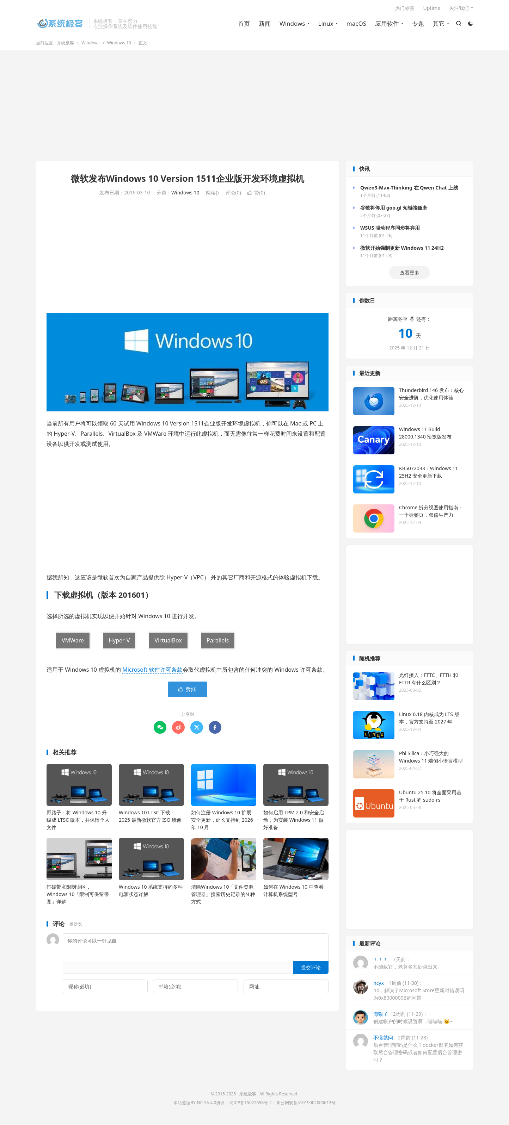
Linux (325, 25)
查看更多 (409, 275)
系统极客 (60, 25)
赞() (256, 195)
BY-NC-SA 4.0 (203, 1105)
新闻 (264, 25)
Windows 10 (119, 45)
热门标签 (405, 9)
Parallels (218, 643)
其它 (438, 25)
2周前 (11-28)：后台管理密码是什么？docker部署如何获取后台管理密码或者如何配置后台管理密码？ (408, 1050)
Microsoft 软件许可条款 (152, 672)
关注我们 (459, 9)
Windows (292, 25)
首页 (244, 25)
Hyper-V (119, 643)
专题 (418, 25)
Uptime (432, 9)
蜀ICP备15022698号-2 (250, 1105)
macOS (356, 25)
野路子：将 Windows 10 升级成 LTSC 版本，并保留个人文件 (78, 822)
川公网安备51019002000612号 (306, 1105)
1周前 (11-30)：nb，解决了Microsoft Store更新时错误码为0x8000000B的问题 (408, 992)
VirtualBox (168, 643)
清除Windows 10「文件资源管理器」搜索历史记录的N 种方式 (223, 896)
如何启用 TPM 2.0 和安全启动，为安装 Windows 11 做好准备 (293, 822)
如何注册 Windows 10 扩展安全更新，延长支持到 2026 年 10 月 (222, 822)
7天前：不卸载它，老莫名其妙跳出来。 (397, 965)
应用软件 (387, 25)
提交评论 (311, 969)
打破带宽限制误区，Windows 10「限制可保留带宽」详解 (78, 896)
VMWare (73, 643)
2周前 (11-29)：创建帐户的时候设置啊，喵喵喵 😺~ (403, 1019)
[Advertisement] (254, 109)
